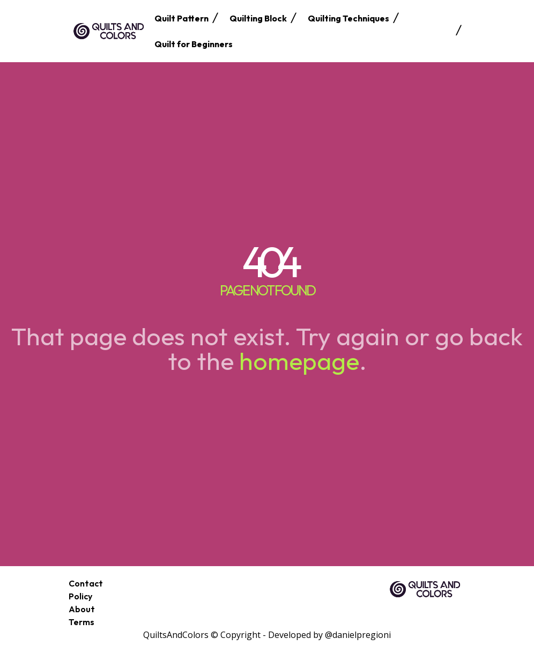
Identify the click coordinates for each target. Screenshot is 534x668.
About (82, 609)
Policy (80, 596)
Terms (81, 622)
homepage (299, 360)
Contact (86, 583)
